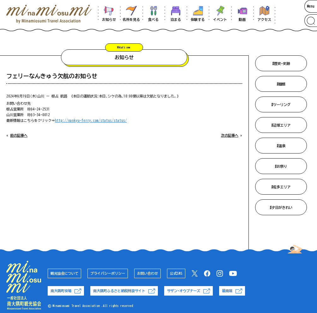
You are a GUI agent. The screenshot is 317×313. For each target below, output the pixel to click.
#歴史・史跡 (281, 63)
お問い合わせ (147, 273)
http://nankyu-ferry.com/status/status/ (91, 120)
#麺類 (281, 84)
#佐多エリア (280, 187)
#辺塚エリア (280, 125)
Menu (310, 6)
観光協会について (64, 273)
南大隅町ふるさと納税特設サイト (124, 291)
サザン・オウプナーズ (188, 291)
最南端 (232, 291)
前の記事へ (18, 135)
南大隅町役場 (66, 291)
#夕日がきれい (281, 207)
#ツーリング (280, 104)
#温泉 (281, 145)
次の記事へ (229, 135)
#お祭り (281, 166)
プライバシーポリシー (107, 273)
